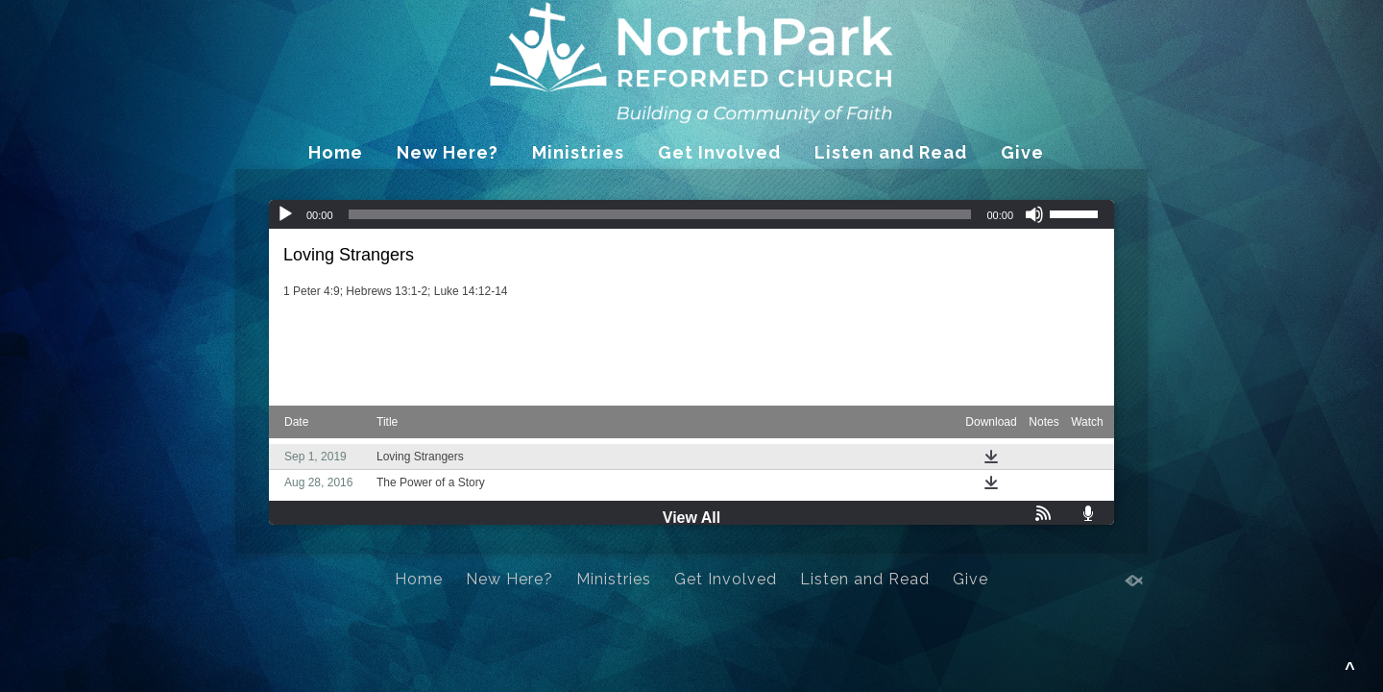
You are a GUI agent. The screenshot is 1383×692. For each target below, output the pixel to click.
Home (335, 152)
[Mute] (1034, 214)
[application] (691, 214)
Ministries (578, 152)
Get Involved (719, 152)
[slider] (660, 214)
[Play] (285, 214)
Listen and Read (890, 152)
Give (1022, 152)
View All (691, 517)
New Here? (447, 152)
